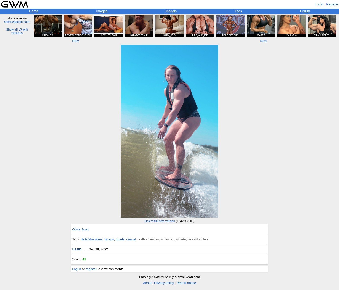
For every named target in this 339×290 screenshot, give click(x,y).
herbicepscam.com (16, 22)
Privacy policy (164, 283)
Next (263, 41)
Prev (75, 41)
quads (120, 239)
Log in (319, 4)
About (147, 283)
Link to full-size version (159, 221)
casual (131, 239)
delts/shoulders (92, 239)
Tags (238, 11)
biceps (109, 239)
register (91, 269)
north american (148, 239)
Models (171, 11)
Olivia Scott (80, 229)
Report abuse (186, 283)
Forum (305, 11)
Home (33, 11)
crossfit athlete (198, 239)
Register (332, 4)
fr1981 (77, 249)
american (167, 239)
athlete (181, 239)
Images (101, 11)
